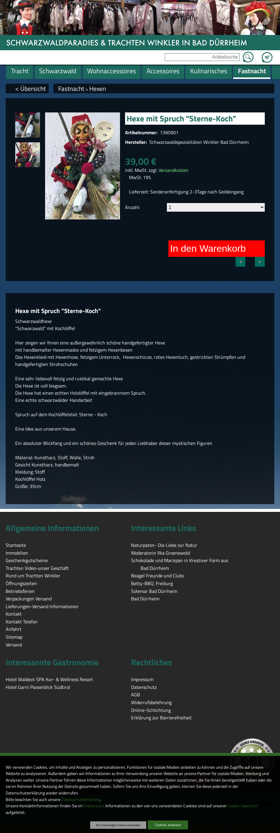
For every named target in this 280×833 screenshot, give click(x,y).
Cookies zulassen (168, 825)
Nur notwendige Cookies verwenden (118, 825)
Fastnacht (71, 88)
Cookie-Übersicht (242, 806)
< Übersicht (30, 88)
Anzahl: (132, 207)
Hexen (97, 88)
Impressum (94, 806)
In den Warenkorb (208, 248)
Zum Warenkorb (267, 53)
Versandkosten (173, 170)
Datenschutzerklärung (80, 799)
